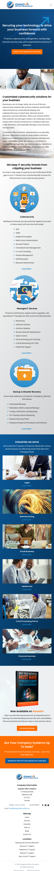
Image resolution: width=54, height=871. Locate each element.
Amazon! (38, 711)
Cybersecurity (27, 217)
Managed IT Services (27, 308)
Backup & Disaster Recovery (27, 391)
